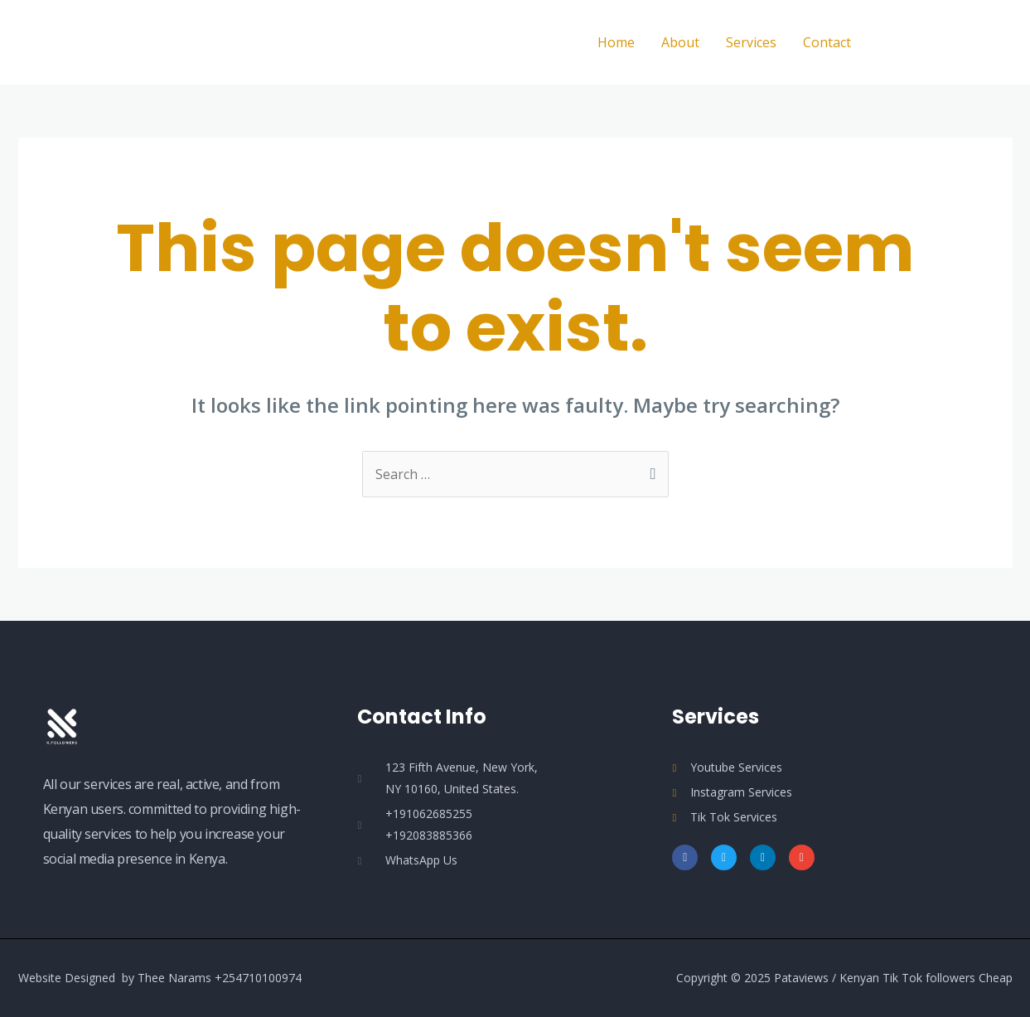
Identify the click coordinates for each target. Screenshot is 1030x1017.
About (680, 42)
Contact (827, 42)
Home (616, 42)
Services (751, 42)
